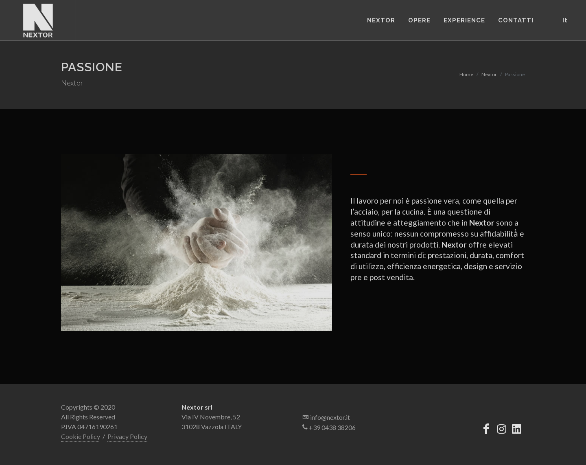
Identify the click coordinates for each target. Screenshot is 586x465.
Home (466, 74)
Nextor (489, 74)
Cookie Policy (80, 436)
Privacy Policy (127, 436)
